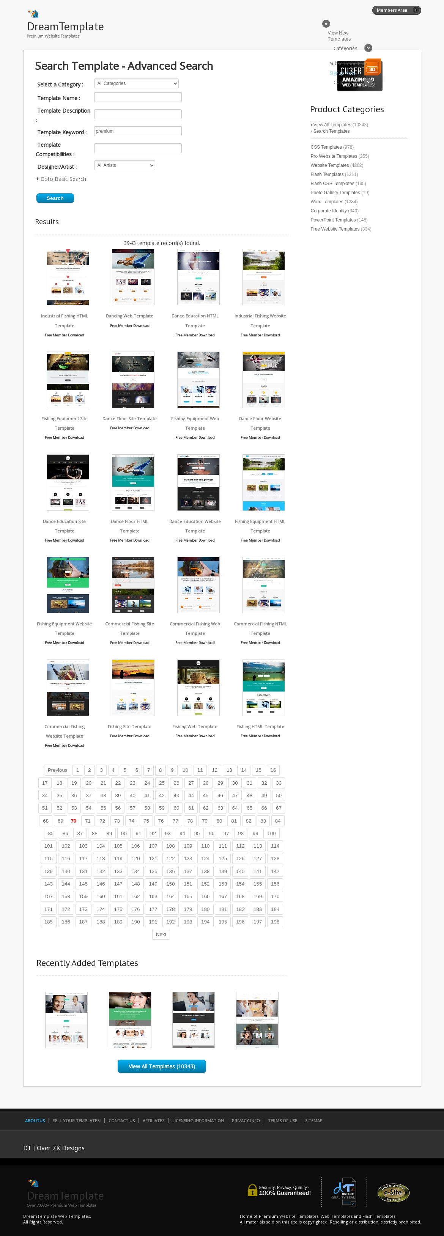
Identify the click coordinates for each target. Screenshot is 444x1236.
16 (273, 770)
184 (275, 909)
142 (275, 871)
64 (235, 808)
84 (278, 821)
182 (240, 909)
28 (206, 783)
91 (139, 833)
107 (153, 846)
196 (240, 922)
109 (188, 846)
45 (206, 795)
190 (135, 922)
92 (153, 833)
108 (170, 846)
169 (257, 896)
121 (153, 858)
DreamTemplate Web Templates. (57, 1216)
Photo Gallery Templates (336, 192)
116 (66, 858)
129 (48, 871)
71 (88, 821)
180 (205, 909)
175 (118, 909)
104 (101, 846)
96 (211, 833)
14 (244, 770)
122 (170, 858)
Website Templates (330, 165)
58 (147, 808)
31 (249, 783)
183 (257, 909)
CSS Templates (326, 147)
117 (83, 858)
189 (118, 922)
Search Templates (331, 131)
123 (188, 858)
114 (275, 846)
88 (95, 833)
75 (146, 821)
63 (220, 808)
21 (103, 783)
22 (118, 783)
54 (88, 808)
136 (170, 871)
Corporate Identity (329, 211)
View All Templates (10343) (162, 1066)
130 (66, 871)
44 (191, 795)
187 (83, 922)
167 (223, 896)
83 (263, 821)
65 (249, 808)
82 (249, 821)
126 (240, 858)
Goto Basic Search (63, 178)
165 (188, 896)
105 (118, 846)
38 (103, 795)
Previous (58, 770)
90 (124, 833)
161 (118, 896)
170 (275, 896)
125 (223, 858)
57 (132, 808)
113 (257, 846)
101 (48, 846)
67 (279, 808)
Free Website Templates (335, 229)
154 (240, 884)
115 (48, 858)
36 (74, 795)
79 (205, 821)
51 (45, 808)
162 (135, 896)
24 (147, 783)
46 (220, 795)
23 (132, 783)
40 (132, 795)
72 (102, 821)
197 (257, 922)
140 (240, 871)
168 (240, 896)
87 (80, 833)
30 (235, 783)
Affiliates (153, 1120)
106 (135, 846)
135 (153, 871)
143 (48, 884)
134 (135, 871)
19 (74, 783)
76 (161, 821)
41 (147, 795)
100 (271, 833)
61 (191, 808)
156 (275, 884)
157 (48, 896)
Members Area (392, 10)
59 (162, 808)
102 (66, 846)
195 (223, 922)
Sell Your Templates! (77, 1120)
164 (170, 896)
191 (153, 922)
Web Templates (337, 1216)
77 (175, 821)
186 (66, 922)
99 (255, 833)
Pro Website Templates (334, 156)
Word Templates (327, 201)
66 (264, 808)
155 (257, 884)
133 (118, 871)
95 (197, 833)
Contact (342, 82)
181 (223, 909)
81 (234, 821)
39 (118, 795)
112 (240, 846)
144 (66, 884)
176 (135, 909)
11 (200, 770)
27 (191, 783)
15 (258, 770)
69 (60, 821)
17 (45, 783)
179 (188, 909)
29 (220, 783)
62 (206, 808)
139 (223, 871)
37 (88, 795)
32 (264, 783)
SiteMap (314, 1120)
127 (257, 858)
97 (226, 833)
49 (264, 795)
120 (135, 858)
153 (223, 884)
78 (190, 821)
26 (176, 783)
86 (65, 833)
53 (74, 808)
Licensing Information (198, 1120)
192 (170, 922)
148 (135, 884)
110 (205, 846)
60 (176, 808)
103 (83, 846)
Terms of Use (282, 1120)
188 (101, 922)
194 (205, 922)
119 (118, 858)
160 (101, 896)
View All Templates (332, 124)
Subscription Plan (348, 63)
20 (88, 783)
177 (153, 909)
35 (59, 795)
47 (235, 795)
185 (48, 922)
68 (46, 821)
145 (83, 884)
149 (153, 884)
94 (182, 833)
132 (101, 871)
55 (103, 808)
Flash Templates (327, 174)
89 (109, 833)
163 (153, 896)
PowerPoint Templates (333, 220)
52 (59, 808)
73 (117, 821)
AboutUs (35, 1120)
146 (101, 884)
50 (279, 795)
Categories (345, 48)
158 (66, 896)
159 (83, 896)
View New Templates (339, 36)
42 (162, 795)
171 (48, 909)
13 (229, 770)
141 (257, 871)
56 (118, 808)
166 (205, 896)
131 (83, 871)
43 (176, 795)
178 (170, 909)
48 (249, 795)
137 (188, 871)
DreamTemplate (65, 26)
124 (205, 858)
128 (275, 858)
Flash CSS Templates (332, 183)
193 (188, 922)
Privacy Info (246, 1120)
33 (279, 783)
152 (205, 884)
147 (118, 884)
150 (170, 884)
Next (161, 934)
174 (101, 909)
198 (275, 922)
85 (51, 833)
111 (223, 846)
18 (59, 783)
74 (132, 821)
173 (83, 909)
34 (45, 795)
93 (168, 833)
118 (101, 858)
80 (219, 821)
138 (205, 871)
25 (162, 783)
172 (66, 909)
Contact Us (122, 1120)
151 (188, 884)
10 (185, 770)
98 (241, 833)
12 (214, 770)
